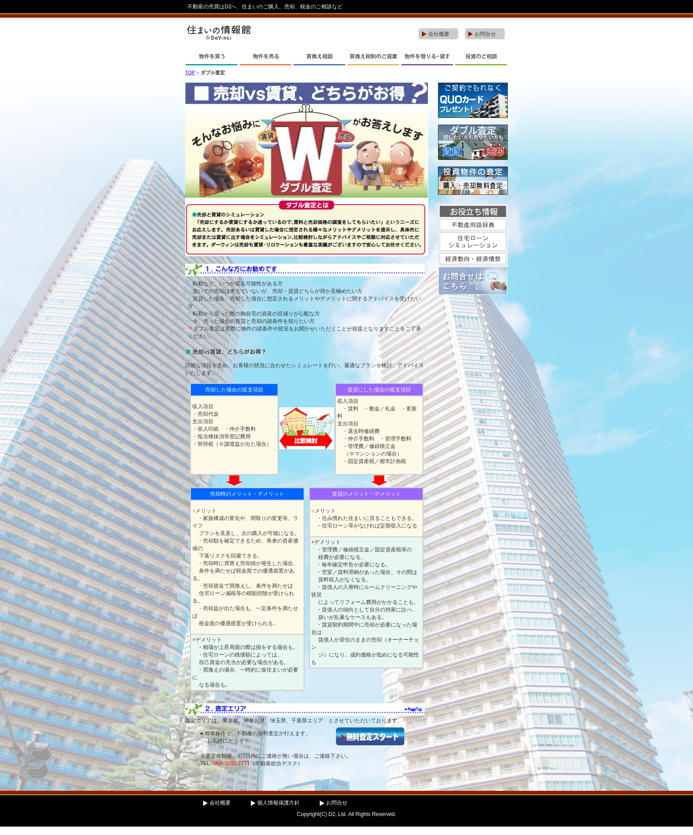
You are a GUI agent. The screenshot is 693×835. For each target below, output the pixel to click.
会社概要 (438, 34)
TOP (190, 72)
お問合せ (485, 34)
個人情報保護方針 (278, 803)
